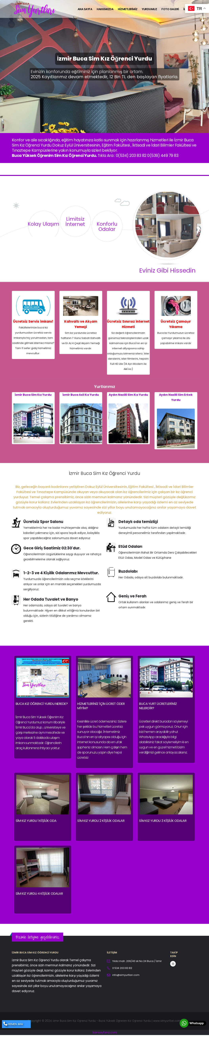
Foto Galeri (170, 9)
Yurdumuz (149, 9)
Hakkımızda (105, 9)
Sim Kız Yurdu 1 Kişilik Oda (36, 820)
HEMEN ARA (13, 1024)
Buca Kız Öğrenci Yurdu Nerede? (42, 703)
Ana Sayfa (85, 9)
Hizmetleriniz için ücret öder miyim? (101, 705)
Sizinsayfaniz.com (104, 1032)
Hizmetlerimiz (127, 9)
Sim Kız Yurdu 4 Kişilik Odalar (39, 893)
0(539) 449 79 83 (162, 155)
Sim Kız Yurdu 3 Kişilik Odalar (162, 820)
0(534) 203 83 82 (131, 155)
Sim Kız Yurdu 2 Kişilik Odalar (100, 820)
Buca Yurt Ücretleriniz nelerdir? (158, 705)
